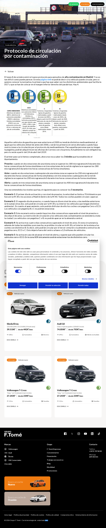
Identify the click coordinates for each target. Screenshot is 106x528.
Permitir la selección (53, 285)
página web (46, 79)
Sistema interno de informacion (86, 515)
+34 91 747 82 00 (95, 451)
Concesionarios (53, 453)
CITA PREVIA (85, 4)
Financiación (51, 456)
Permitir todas (83, 285)
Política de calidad (52, 515)
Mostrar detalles (88, 279)
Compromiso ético (67, 515)
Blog (48, 463)
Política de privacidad (21, 515)
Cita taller (8, 464)
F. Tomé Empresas (47, 4)
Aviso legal (8, 515)
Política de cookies (37, 515)
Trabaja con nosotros (55, 460)
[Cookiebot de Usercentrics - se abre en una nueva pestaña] (89, 241)
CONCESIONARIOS (97, 4)
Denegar (23, 285)
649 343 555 (93, 457)
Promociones (52, 471)
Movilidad (51, 467)
